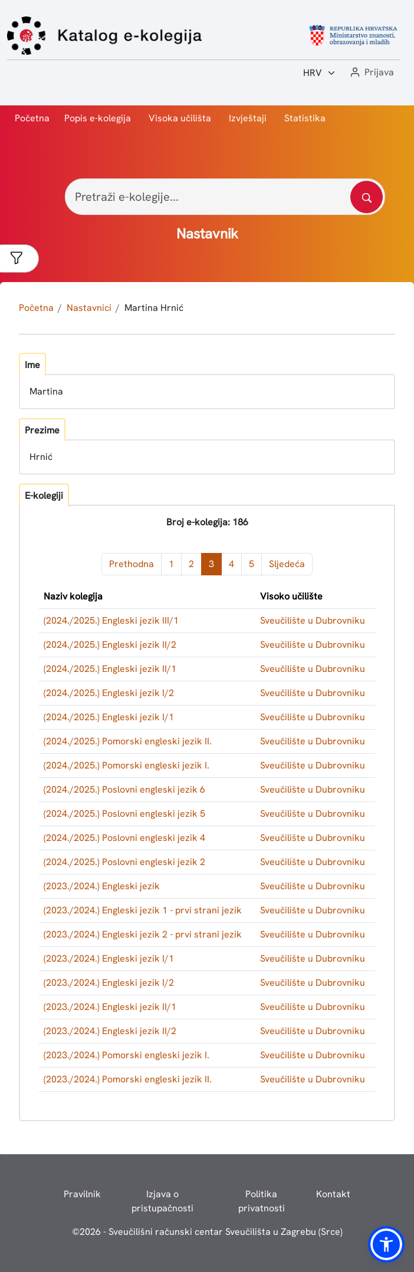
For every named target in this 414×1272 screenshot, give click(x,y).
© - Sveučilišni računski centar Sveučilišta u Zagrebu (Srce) (207, 1231)
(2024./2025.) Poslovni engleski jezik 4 (124, 838)
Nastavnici (89, 308)
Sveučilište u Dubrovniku (312, 620)
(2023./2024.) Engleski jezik (102, 886)
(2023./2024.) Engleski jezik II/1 (110, 1007)
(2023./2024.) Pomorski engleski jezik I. (126, 1055)
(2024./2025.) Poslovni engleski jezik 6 (124, 789)
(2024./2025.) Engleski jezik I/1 (109, 717)
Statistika (305, 118)
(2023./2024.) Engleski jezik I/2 (109, 982)
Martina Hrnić (153, 308)
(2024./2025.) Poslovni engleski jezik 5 (124, 813)
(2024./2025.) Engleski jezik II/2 (110, 644)
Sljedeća (287, 564)
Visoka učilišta (180, 118)
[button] (371, 73)
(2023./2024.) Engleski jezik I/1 (109, 958)
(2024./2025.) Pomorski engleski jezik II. (128, 741)
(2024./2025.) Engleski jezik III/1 (111, 620)
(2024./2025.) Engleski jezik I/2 (109, 693)
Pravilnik (82, 1194)
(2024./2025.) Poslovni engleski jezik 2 (124, 862)
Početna (32, 118)
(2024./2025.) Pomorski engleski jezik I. (126, 765)
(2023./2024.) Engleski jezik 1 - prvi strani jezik (143, 910)
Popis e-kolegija (97, 118)
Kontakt (333, 1194)
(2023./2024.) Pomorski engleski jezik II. (128, 1079)
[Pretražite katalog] (366, 197)
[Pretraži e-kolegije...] (225, 196)
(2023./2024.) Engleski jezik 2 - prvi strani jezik (143, 934)
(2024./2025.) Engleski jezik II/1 (110, 668)
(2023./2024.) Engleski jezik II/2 (110, 1031)
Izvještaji (248, 118)
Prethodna (131, 564)
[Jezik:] (319, 73)
